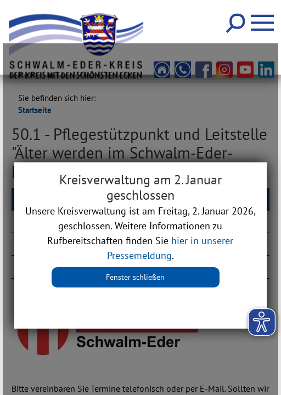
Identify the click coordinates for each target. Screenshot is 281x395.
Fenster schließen (135, 277)
